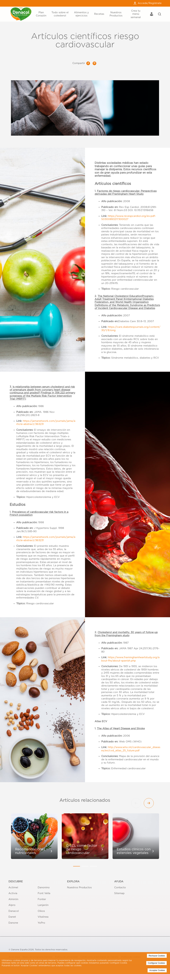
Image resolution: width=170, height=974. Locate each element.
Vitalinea (43, 917)
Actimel (13, 887)
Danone (13, 923)
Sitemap (119, 893)
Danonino (44, 887)
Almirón (13, 899)
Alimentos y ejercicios (81, 14)
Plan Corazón (41, 14)
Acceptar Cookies (157, 970)
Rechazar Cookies (157, 956)
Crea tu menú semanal (136, 14)
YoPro (41, 923)
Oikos (41, 911)
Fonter (42, 899)
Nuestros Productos (116, 14)
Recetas (99, 14)
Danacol (13, 911)
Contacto (120, 887)
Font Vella (44, 893)
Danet (12, 917)
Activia (12, 893)
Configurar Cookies (156, 963)
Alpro (11, 905)
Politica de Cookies (92, 966)
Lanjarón (43, 905)
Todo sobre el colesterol (60, 14)
